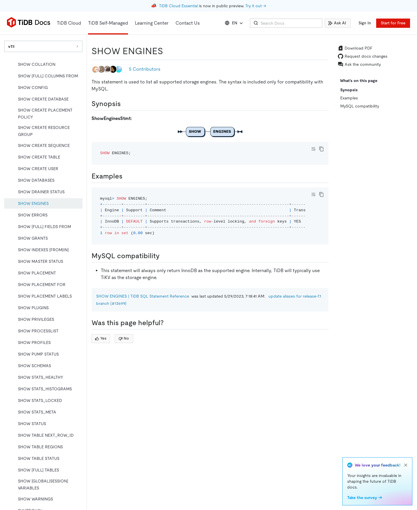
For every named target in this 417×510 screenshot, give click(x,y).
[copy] (321, 149)
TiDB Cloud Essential (178, 5)
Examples (349, 98)
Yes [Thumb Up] (100, 338)
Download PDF (355, 48)
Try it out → (255, 5)
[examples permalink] (127, 176)
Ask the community (359, 64)
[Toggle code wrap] (313, 149)
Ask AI (337, 23)
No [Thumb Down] (123, 338)
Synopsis (349, 90)
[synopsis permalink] (125, 103)
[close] (406, 465)
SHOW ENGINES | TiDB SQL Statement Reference (142, 296)
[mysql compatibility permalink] (164, 255)
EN (234, 23)
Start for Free (393, 23)
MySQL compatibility (359, 106)
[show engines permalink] (167, 51)
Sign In (365, 23)
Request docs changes (362, 56)
